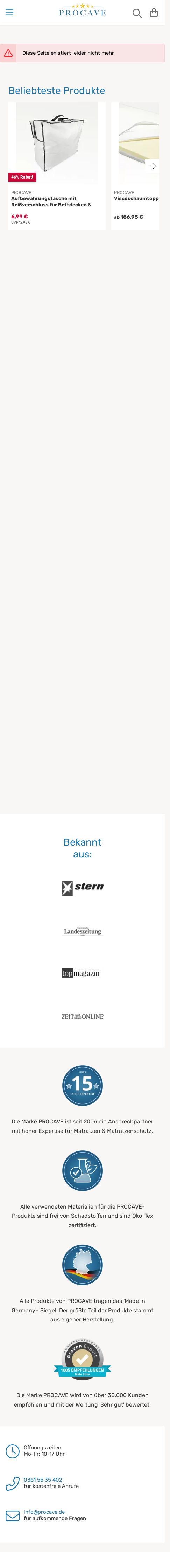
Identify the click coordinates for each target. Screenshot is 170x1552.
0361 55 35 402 (43, 1480)
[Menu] (10, 12)
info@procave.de (44, 1512)
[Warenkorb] (154, 12)
